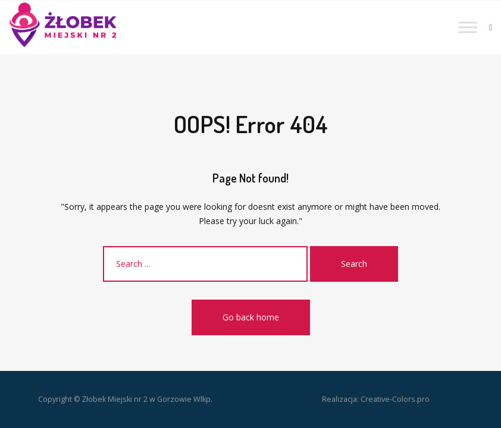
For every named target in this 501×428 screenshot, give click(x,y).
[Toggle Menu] (467, 27)
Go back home (251, 317)
